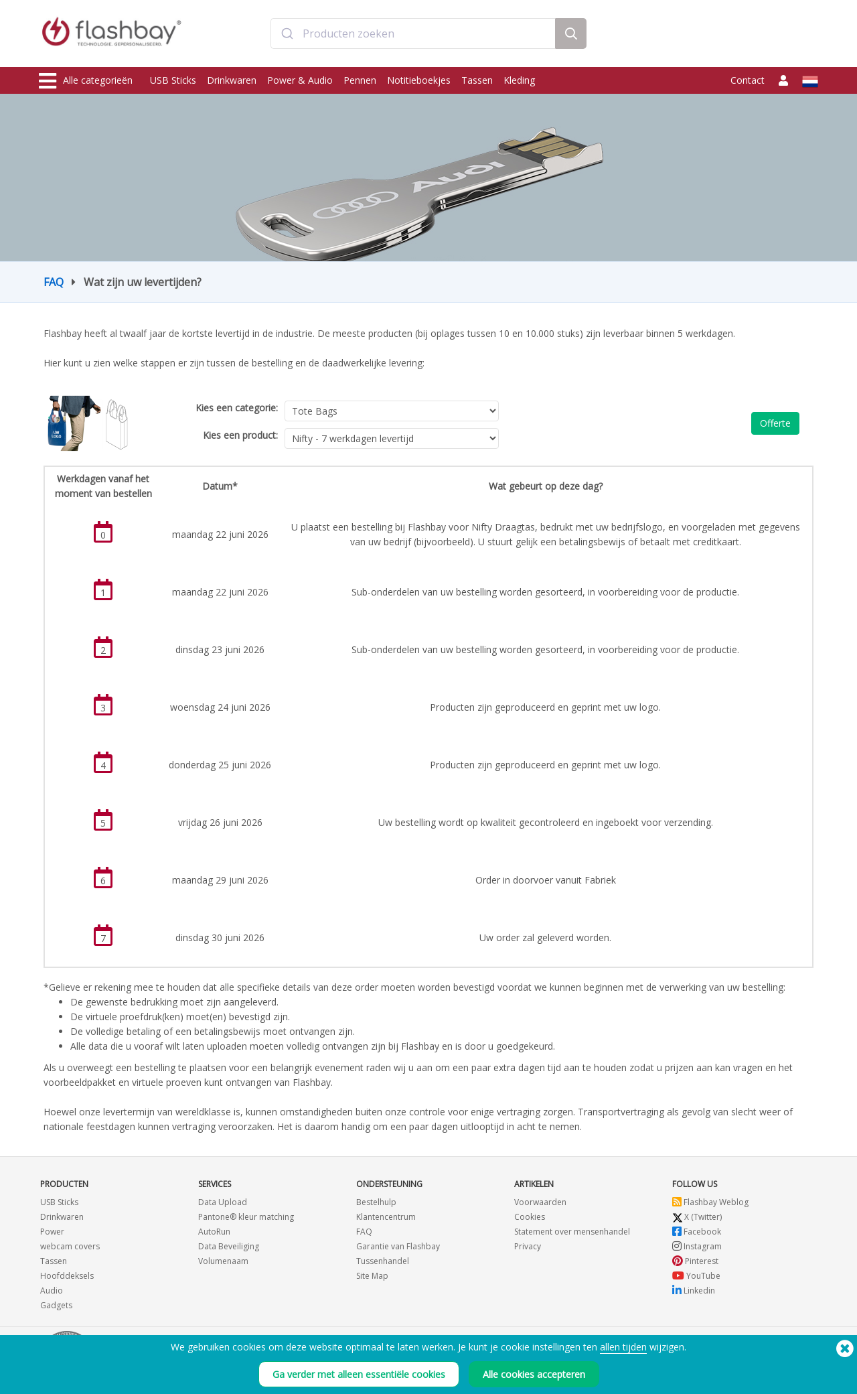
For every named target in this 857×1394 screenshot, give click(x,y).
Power (52, 1231)
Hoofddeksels (67, 1275)
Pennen (359, 80)
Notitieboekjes (419, 80)
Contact (747, 80)
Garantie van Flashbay (398, 1246)
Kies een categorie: (237, 407)
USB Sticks (173, 80)
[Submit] (287, 35)
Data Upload (222, 1202)
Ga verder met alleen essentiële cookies (358, 1374)
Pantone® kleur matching (246, 1217)
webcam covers (70, 1246)
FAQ (54, 282)
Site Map (372, 1275)
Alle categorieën (86, 81)
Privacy (527, 1246)
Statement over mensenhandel (572, 1231)
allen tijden (623, 1346)
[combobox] (413, 35)
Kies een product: (240, 435)
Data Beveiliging (228, 1246)
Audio (51, 1290)
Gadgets (56, 1305)
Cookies (529, 1217)
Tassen (477, 80)
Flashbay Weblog (710, 1202)
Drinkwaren (231, 80)
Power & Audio (300, 80)
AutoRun (214, 1231)
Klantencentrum (386, 1217)
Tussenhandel (382, 1261)
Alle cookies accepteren (534, 1374)
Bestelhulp (376, 1202)
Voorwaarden (540, 1202)
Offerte (775, 423)
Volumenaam (223, 1261)
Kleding (519, 80)
